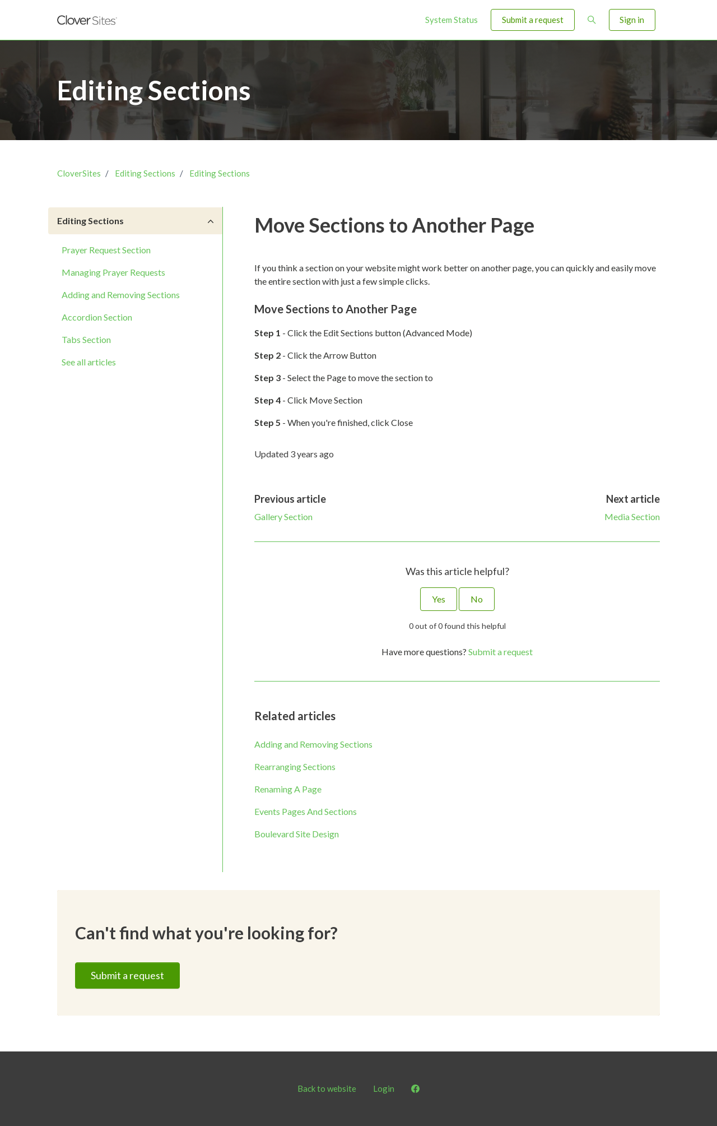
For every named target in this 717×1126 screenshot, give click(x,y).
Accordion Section (97, 317)
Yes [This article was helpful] (438, 599)
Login (383, 1088)
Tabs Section (86, 339)
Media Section (632, 516)
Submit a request (533, 20)
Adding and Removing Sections (313, 744)
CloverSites (79, 173)
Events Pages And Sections (305, 811)
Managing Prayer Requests (113, 272)
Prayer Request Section (106, 249)
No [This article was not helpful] (477, 599)
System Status (451, 20)
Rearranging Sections (295, 766)
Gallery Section (283, 516)
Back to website (326, 1088)
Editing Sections (145, 173)
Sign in (632, 20)
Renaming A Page (288, 789)
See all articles (89, 361)
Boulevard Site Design (296, 833)
